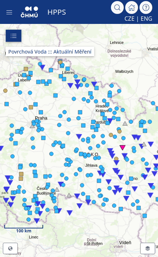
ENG (146, 18)
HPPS (56, 12)
